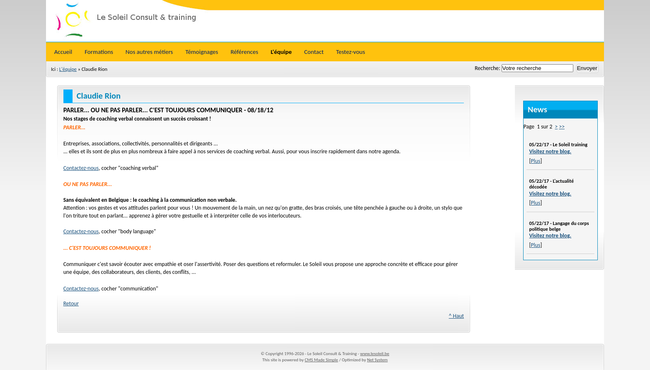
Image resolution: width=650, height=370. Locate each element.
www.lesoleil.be (374, 353)
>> (562, 126)
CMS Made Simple (321, 360)
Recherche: (488, 68)
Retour (71, 303)
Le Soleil (325, 20)
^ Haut (456, 315)
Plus (536, 160)
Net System (377, 360)
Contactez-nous (81, 168)
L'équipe (68, 69)
